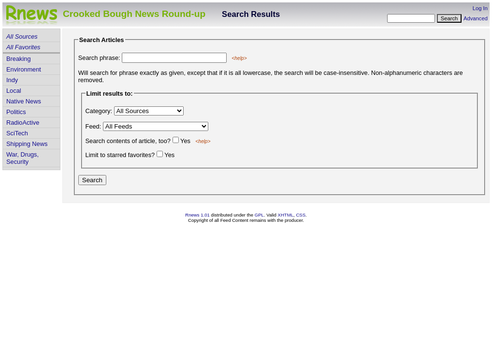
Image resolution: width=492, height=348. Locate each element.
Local (13, 90)
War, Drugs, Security (22, 158)
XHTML (286, 215)
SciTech (17, 133)
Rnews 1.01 (197, 215)
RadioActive (22, 122)
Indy (12, 80)
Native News (23, 101)
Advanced (475, 18)
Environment (23, 69)
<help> (239, 58)
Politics (16, 112)
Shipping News (26, 143)
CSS (300, 215)
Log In (480, 8)
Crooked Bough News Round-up (134, 14)
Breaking (18, 58)
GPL (259, 215)
